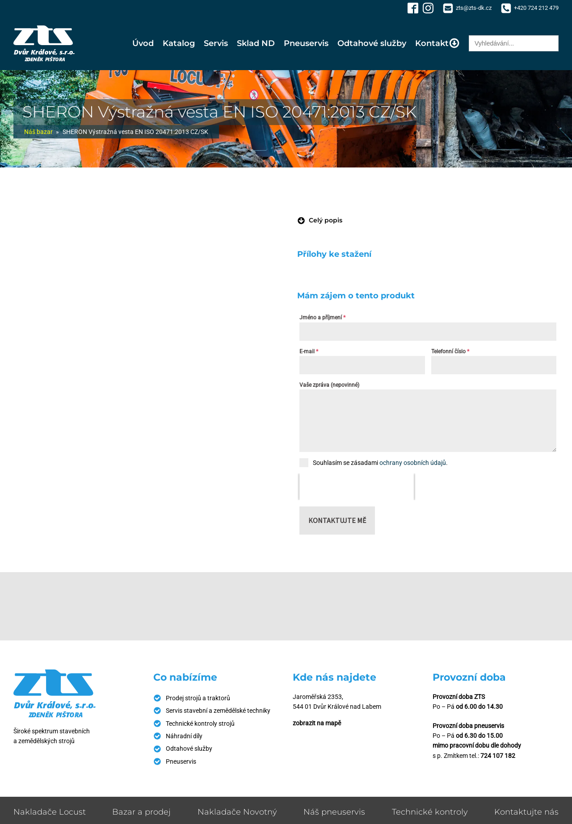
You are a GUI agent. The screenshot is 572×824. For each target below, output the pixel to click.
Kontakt (437, 43)
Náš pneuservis (334, 785)
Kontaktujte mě (337, 493)
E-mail (308, 351)
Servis (216, 43)
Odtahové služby (371, 43)
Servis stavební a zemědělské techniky (218, 683)
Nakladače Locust (49, 785)
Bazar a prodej (141, 785)
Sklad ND (256, 43)
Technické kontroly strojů (200, 696)
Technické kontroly (430, 785)
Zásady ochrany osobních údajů (514, 812)
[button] (319, 220)
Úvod (143, 43)
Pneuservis (306, 43)
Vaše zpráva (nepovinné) (329, 385)
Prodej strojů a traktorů (198, 671)
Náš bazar (38, 131)
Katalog (179, 43)
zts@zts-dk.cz (474, 7)
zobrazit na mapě (317, 696)
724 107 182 (497, 728)
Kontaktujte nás (526, 785)
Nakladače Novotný (237, 785)
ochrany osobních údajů (412, 462)
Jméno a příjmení (322, 317)
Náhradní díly (184, 709)
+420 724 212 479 (536, 7)
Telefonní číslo (450, 351)
